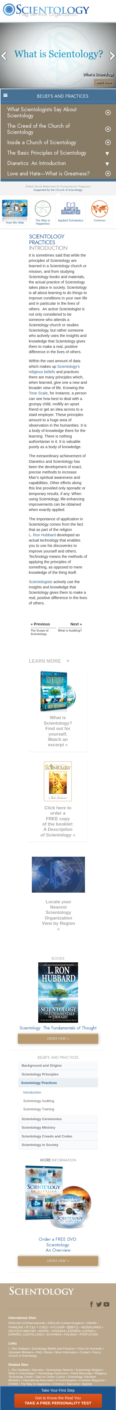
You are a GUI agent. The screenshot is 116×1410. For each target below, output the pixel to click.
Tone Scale (38, 393)
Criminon (99, 210)
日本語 (43, 1327)
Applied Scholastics (70, 210)
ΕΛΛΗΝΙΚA (54, 1334)
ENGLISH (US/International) (26, 1323)
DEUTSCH (15, 1331)
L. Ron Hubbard (42, 535)
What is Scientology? (22, 1373)
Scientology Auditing (38, 1101)
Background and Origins (42, 1065)
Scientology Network (59, 1369)
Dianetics (38, 1369)
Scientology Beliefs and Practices (53, 1348)
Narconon (73, 1384)
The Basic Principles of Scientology (46, 153)
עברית (31, 1327)
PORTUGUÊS (89, 1334)
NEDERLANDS (91, 1327)
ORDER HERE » (58, 1038)
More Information (66, 1352)
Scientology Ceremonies (42, 1119)
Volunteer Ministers (20, 1352)
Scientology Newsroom (53, 1373)
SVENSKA (58, 1331)
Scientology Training (38, 1109)
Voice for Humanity (90, 1348)
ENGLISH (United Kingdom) (66, 1323)
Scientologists (41, 582)
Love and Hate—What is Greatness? (48, 174)
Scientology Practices (39, 1083)
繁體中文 (73, 1327)
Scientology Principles (40, 1074)
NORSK (43, 1331)
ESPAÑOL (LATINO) (81, 1331)
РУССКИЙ (57, 1327)
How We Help (14, 223)
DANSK (92, 1323)
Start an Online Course (50, 1376)
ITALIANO (70, 1334)
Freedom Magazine (91, 1380)
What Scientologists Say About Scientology (42, 112)
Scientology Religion (89, 1369)
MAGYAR (29, 1331)
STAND (13, 1384)
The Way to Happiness (42, 212)
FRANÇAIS (15, 1327)
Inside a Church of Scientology (41, 142)
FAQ (39, 1352)
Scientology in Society (40, 1145)
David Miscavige (81, 1373)
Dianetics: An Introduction (36, 163)
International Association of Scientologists (49, 1380)
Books (48, 1352)
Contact (85, 1352)
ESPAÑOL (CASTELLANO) (26, 1334)
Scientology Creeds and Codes (47, 1136)
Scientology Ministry (38, 1127)
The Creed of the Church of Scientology (38, 129)
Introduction (32, 1092)
